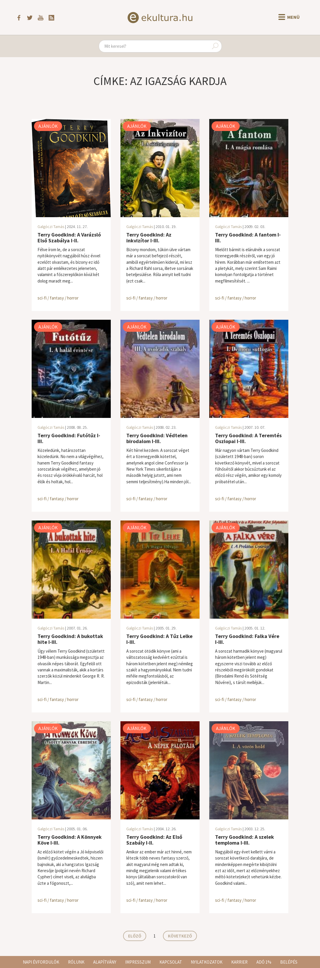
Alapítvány (104, 962)
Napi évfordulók (41, 962)
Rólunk (76, 962)
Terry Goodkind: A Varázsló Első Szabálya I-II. (69, 237)
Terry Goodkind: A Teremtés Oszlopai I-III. (248, 438)
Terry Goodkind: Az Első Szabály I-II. (154, 839)
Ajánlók (48, 126)
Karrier (239, 962)
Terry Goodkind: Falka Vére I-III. (247, 639)
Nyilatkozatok (206, 962)
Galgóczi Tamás (51, 226)
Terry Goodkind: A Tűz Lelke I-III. (159, 639)
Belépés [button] (288, 962)
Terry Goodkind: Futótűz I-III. (69, 438)
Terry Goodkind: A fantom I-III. (248, 237)
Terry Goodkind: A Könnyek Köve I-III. (70, 839)
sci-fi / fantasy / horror (58, 298)
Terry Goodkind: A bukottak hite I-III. (70, 639)
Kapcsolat (170, 962)
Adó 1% (263, 962)
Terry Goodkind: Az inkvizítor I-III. (148, 237)
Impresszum (138, 962)
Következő (180, 936)
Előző (134, 936)
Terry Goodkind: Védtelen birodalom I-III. (157, 438)
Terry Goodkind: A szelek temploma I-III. (244, 839)
